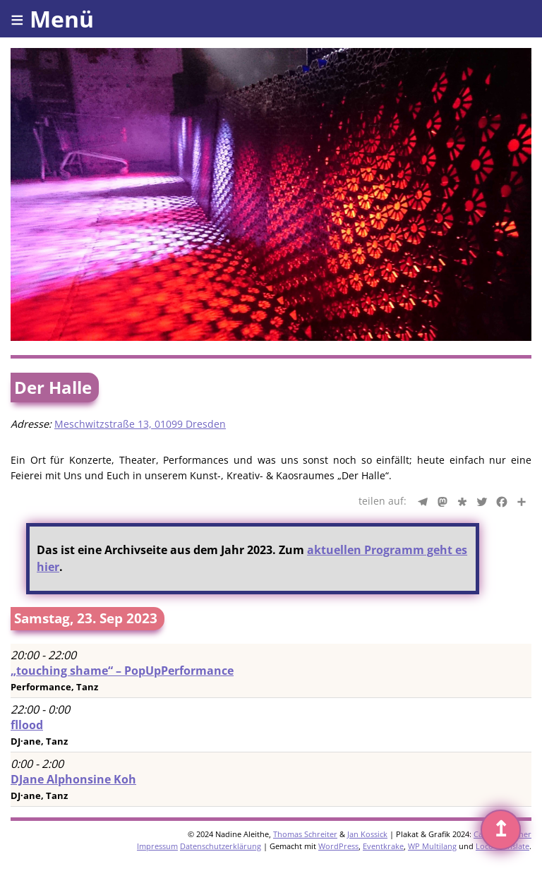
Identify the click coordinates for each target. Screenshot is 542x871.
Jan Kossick (367, 834)
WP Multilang (432, 846)
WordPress (338, 846)
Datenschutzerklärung (220, 846)
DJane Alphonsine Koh (73, 779)
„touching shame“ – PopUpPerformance (122, 670)
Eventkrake (383, 846)
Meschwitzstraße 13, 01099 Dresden (140, 424)
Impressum (157, 846)
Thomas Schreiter (305, 834)
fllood (27, 725)
